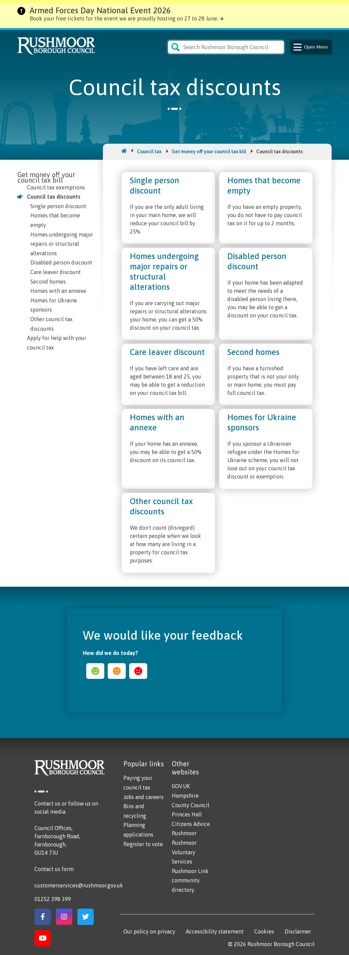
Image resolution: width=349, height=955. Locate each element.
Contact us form (54, 869)
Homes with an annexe (58, 291)
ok (117, 671)
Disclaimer (298, 931)
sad (138, 671)
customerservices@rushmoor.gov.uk (78, 885)
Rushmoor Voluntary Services (184, 852)
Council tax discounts (53, 197)
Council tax (149, 151)
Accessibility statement (215, 931)
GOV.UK (181, 786)
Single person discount (58, 206)
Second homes (48, 282)
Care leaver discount (55, 272)
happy (95, 671)
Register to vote (143, 844)
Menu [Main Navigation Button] (310, 47)
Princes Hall (187, 814)
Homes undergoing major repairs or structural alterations (61, 243)
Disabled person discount (61, 262)
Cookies (264, 931)
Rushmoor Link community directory (190, 880)
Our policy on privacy (149, 931)
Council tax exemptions (56, 187)
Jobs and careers (143, 797)
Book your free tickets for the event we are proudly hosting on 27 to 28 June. (124, 18)
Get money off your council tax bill (209, 151)
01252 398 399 (52, 899)
